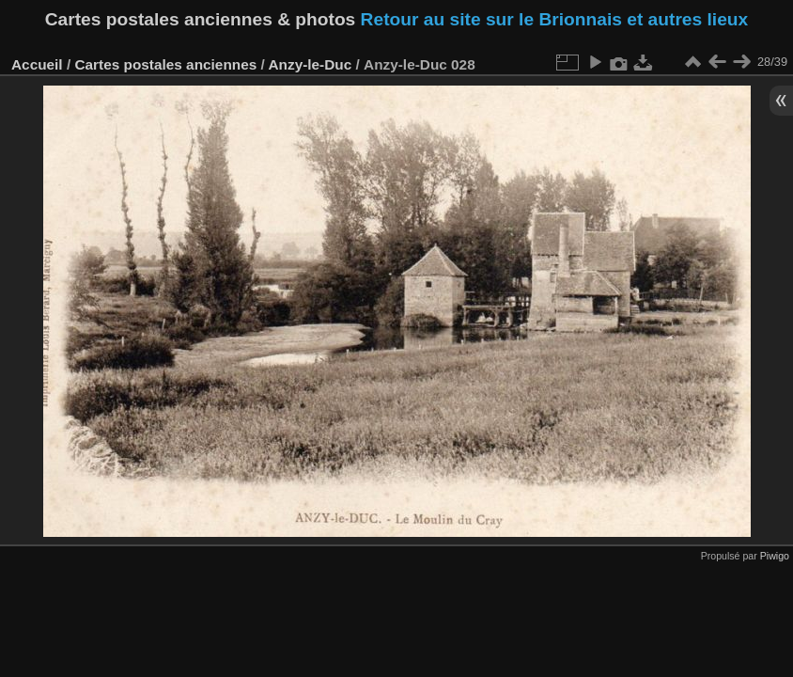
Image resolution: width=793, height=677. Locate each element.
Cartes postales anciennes (165, 64)
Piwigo (774, 555)
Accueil (37, 64)
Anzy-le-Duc (309, 64)
